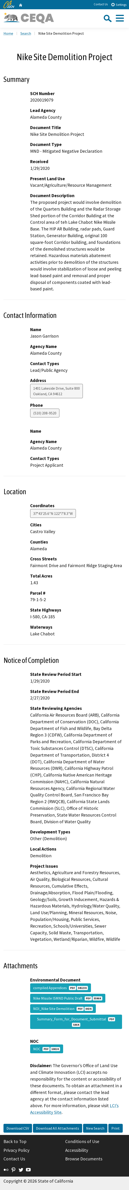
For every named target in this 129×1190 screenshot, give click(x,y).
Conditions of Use (82, 1141)
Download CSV (17, 1128)
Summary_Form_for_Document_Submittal (76, 1022)
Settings (118, 4)
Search (25, 33)
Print (115, 1128)
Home (8, 33)
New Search (95, 1128)
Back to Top (14, 1141)
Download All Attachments (57, 1128)
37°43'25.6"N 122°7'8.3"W (53, 513)
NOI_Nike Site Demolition (63, 1008)
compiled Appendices (60, 987)
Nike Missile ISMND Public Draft (67, 998)
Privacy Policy (16, 1150)
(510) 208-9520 (44, 413)
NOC (46, 1049)
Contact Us (101, 4)
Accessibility (76, 1150)
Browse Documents (83, 1159)
